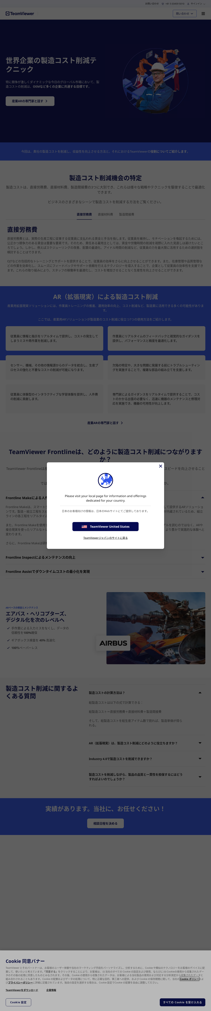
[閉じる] (160, 466)
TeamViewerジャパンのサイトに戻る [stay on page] (105, 538)
